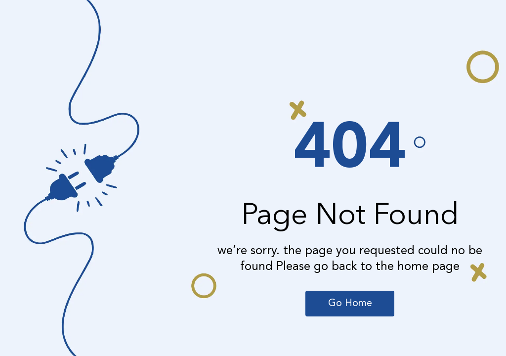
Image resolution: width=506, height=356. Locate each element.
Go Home (350, 304)
